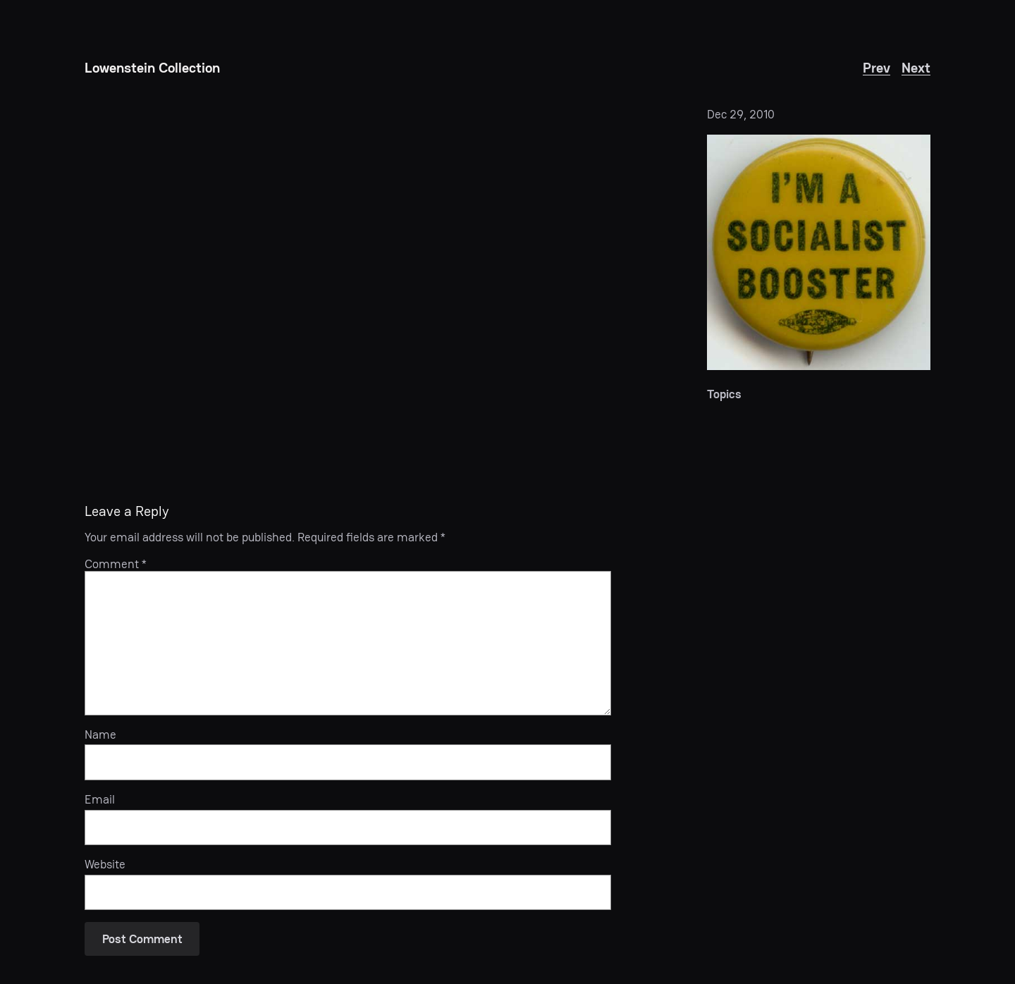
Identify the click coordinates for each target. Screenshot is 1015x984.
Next (916, 68)
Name (100, 734)
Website (105, 864)
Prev (876, 68)
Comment (116, 564)
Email (100, 799)
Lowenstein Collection (152, 68)
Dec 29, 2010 (741, 114)
